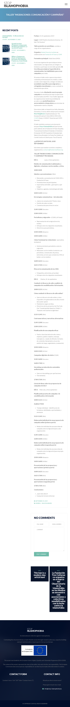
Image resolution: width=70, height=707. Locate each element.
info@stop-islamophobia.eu (53, 689)
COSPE (36, 118)
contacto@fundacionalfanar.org (53, 150)
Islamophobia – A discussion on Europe (13, 36)
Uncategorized (47, 503)
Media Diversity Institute (49, 52)
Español (38, 503)
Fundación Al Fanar (51, 54)
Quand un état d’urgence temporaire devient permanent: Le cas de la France (19, 46)
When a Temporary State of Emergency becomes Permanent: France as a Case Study (19, 59)
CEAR (60, 54)
